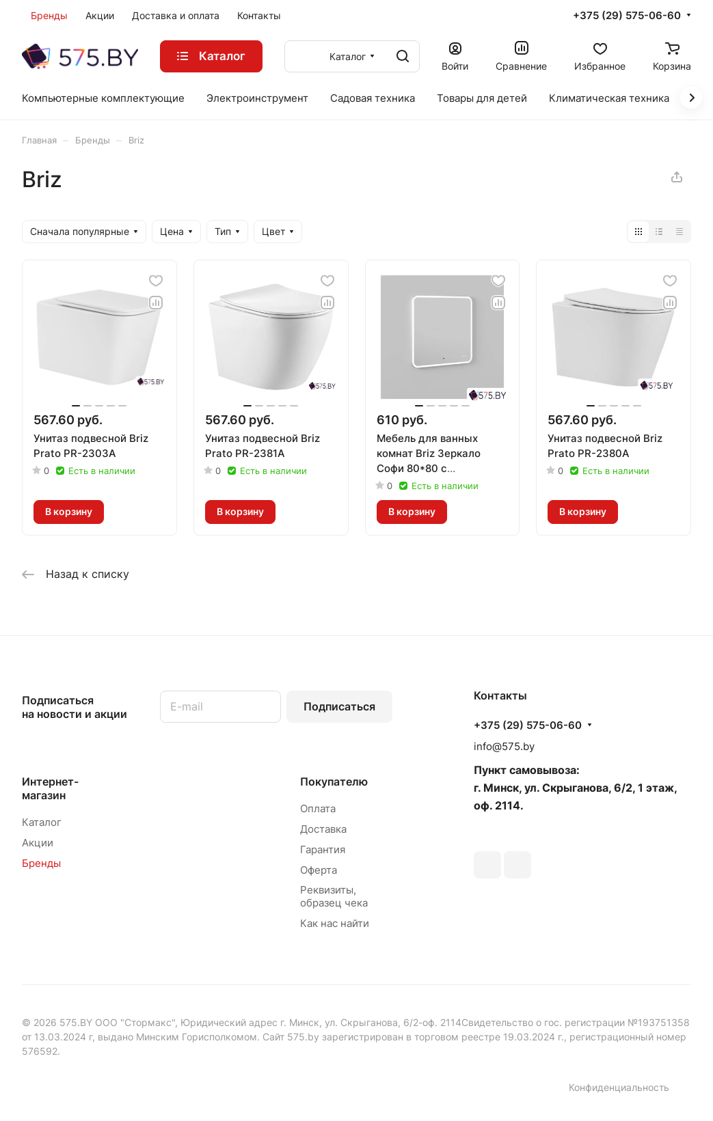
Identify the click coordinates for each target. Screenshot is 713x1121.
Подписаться (339, 706)
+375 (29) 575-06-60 (627, 16)
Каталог (42, 822)
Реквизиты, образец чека (334, 896)
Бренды (41, 863)
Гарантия (322, 849)
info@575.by (504, 746)
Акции (37, 842)
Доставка (323, 828)
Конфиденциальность (619, 1087)
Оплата (318, 808)
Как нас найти (334, 923)
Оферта (318, 869)
